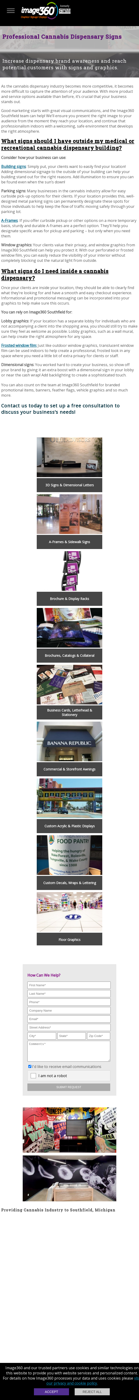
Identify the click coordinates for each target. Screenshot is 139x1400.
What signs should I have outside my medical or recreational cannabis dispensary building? (67, 144)
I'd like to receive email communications (66, 1070)
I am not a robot (52, 1079)
